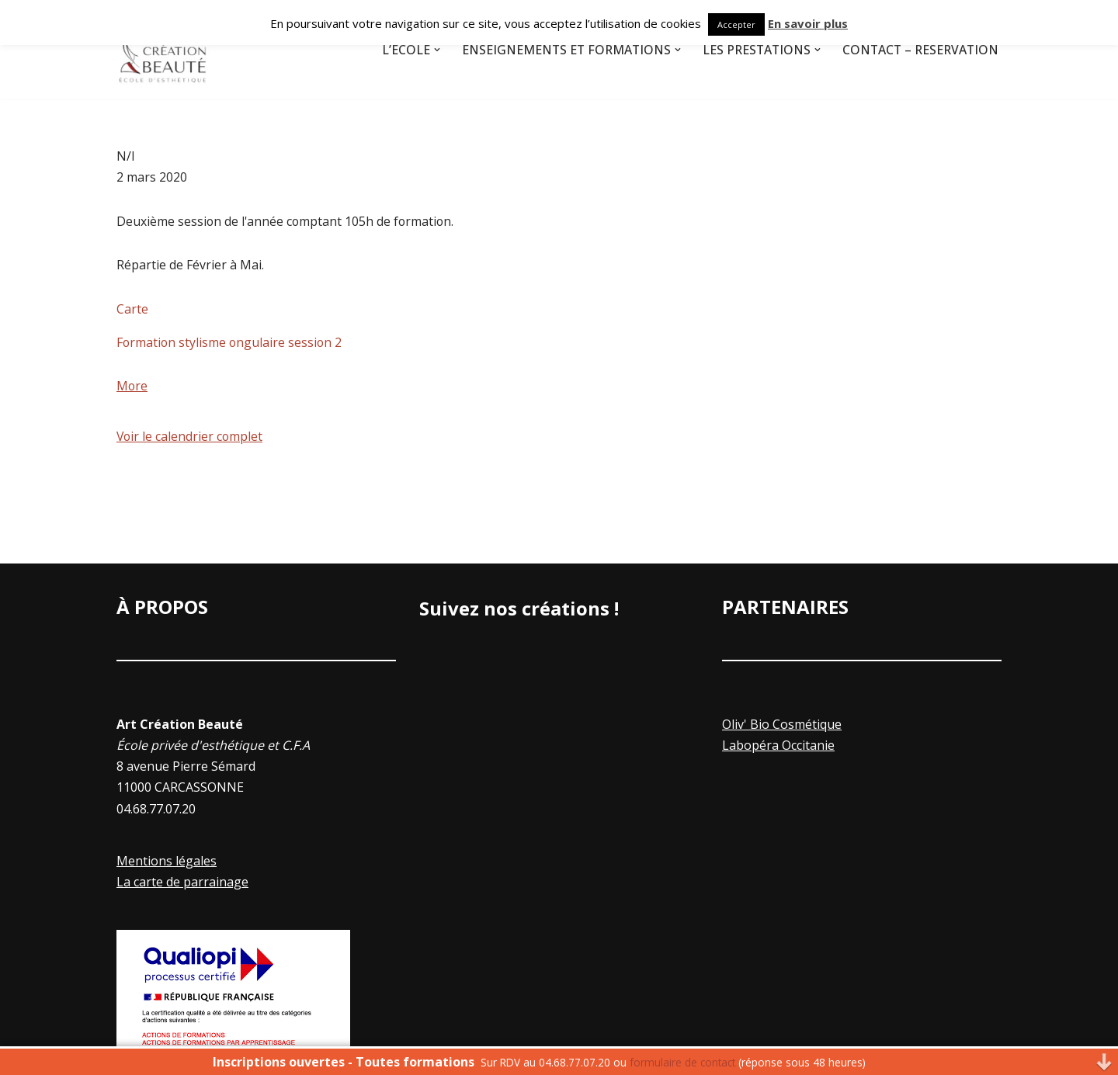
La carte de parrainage (182, 884)
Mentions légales (166, 863)
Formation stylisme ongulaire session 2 (230, 343)
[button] (428, 50)
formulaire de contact (682, 1062)
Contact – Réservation (918, 49)
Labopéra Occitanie (778, 748)
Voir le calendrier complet (190, 439)
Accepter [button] (736, 24)
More (132, 388)
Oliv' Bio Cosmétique (782, 727)
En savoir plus (808, 23)
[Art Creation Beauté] (163, 49)
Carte (132, 310)
